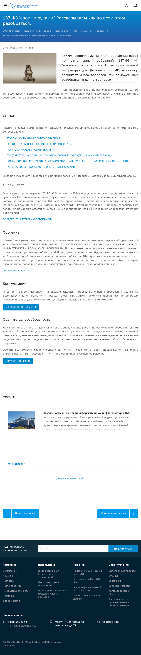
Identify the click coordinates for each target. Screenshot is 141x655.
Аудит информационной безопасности (87, 589)
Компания (9, 564)
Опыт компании (119, 564)
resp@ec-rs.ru (110, 621)
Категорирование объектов (119, 592)
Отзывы (113, 575)
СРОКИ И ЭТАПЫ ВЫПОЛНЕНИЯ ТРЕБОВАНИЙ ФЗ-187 (38, 144)
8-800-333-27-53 (17, 622)
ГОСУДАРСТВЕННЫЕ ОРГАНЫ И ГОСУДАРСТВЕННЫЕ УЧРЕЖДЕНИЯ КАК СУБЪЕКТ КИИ (58, 155)
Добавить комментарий (70, 478)
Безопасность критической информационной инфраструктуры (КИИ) (87, 413)
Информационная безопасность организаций (48, 574)
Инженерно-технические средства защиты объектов (52, 593)
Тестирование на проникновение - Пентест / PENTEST (120, 602)
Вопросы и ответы (119, 585)
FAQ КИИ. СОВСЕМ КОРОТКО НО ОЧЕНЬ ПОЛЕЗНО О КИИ (40, 166)
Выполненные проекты (122, 570)
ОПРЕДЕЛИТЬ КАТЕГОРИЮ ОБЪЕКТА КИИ (28, 219)
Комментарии (16, 463)
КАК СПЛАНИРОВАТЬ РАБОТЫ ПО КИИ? (30, 149)
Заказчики (115, 580)
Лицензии (8, 575)
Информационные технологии (49, 584)
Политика (8, 595)
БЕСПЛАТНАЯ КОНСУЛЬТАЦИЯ (21, 307)
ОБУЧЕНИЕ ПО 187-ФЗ (16, 270)
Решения (79, 564)
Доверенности (11, 600)
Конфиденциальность (15, 590)
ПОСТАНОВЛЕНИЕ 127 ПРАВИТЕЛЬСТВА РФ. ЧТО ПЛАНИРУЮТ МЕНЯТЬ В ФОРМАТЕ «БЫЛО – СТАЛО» (67, 161)
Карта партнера (12, 585)
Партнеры (8, 580)
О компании (10, 570)
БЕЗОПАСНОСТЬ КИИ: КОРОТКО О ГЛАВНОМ (33, 138)
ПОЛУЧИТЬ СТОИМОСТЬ (18, 361)
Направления (46, 564)
